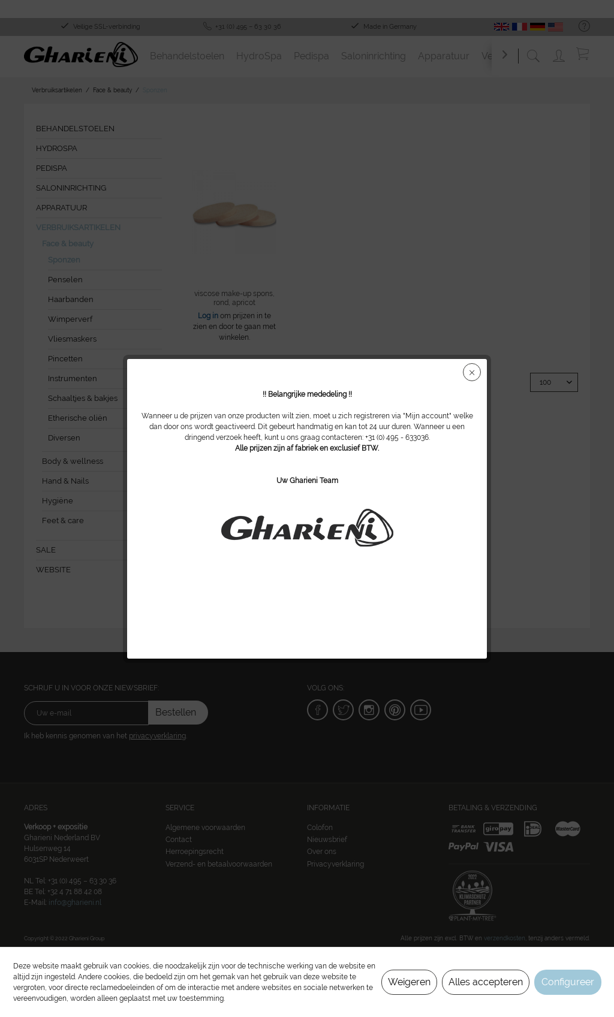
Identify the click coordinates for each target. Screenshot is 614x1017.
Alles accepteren (486, 982)
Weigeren (409, 982)
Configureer (567, 982)
